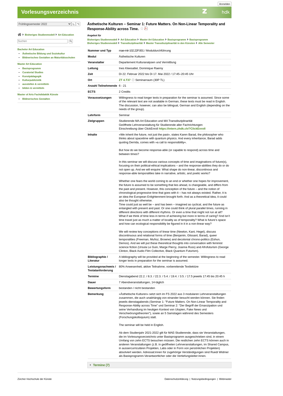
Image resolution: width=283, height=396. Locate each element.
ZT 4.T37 (125, 80)
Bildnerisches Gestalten (36, 99)
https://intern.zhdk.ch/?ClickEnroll (182, 128)
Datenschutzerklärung (176, 379)
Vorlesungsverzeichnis (50, 12)
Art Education (66, 34)
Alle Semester (206, 43)
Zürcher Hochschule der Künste (34, 379)
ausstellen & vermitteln (35, 84)
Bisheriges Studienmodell (40, 34)
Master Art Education (29, 64)
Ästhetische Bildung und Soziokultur (43, 53)
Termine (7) (101, 365)
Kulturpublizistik (31, 80)
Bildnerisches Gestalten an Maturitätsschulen (48, 57)
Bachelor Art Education (30, 49)
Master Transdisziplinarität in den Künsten (170, 43)
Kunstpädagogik (31, 76)
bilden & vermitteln (33, 88)
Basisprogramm (31, 68)
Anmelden (224, 4)
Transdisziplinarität (131, 43)
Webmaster (225, 379)
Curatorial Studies (32, 72)
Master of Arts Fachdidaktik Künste (37, 94)
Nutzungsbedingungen (203, 379)
